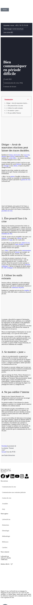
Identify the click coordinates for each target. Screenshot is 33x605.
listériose (18, 164)
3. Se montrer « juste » (12, 110)
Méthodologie (6, 536)
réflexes (19, 238)
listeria (11, 155)
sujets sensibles (19, 244)
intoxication (17, 155)
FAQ (21, 83)
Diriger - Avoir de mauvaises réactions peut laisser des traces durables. (17, 103)
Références (5, 542)
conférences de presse (18, 287)
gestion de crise (25, 179)
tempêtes (26, 290)
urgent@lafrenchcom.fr (7, 565)
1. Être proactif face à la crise (14, 105)
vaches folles (12, 158)
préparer (4, 238)
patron (12, 176)
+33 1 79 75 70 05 (6, 562)
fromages (6, 166)
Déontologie (5, 530)
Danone (17, 252)
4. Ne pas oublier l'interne (13, 113)
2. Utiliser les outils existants (14, 108)
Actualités (5, 503)
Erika (26, 156)
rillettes (15, 166)
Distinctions (5, 525)
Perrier (13, 156)
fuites (6, 250)
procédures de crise (7, 211)
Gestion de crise (6, 498)
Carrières (4, 547)
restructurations (26, 250)
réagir (10, 240)
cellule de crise (25, 243)
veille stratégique (8, 267)
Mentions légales (5, 600)
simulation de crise (7, 233)
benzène (4, 156)
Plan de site (15, 600)
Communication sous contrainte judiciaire (14, 492)
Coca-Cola (27, 155)
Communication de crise (11, 83)
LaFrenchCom (6, 519)
